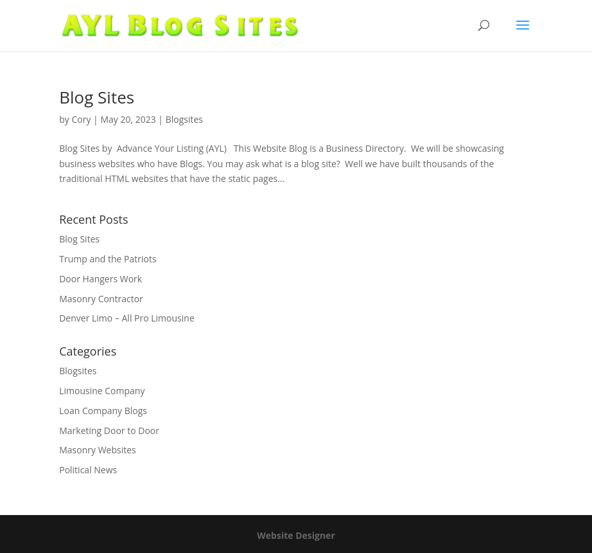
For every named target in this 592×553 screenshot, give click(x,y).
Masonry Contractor (101, 299)
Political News (88, 470)
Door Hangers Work (100, 279)
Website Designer (296, 535)
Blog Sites (96, 97)
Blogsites (184, 119)
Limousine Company (101, 391)
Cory (81, 119)
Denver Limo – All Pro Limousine (127, 318)
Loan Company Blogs (103, 410)
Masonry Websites (97, 450)
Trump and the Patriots (107, 259)
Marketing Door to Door (109, 430)
